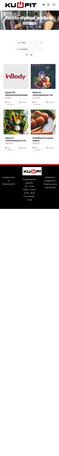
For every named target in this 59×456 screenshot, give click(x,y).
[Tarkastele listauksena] (31, 55)
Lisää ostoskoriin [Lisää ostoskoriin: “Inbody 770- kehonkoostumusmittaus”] (10, 103)
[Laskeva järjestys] (41, 42)
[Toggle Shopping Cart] (43, 5)
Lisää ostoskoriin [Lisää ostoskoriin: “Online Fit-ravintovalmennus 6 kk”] (10, 149)
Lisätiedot (24, 102)
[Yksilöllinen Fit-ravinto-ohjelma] (43, 122)
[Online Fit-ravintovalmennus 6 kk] (16, 122)
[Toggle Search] (48, 4)
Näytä (22, 49)
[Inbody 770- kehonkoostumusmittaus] (16, 76)
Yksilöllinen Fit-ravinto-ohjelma (43, 139)
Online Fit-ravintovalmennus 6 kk (15, 139)
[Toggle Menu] (54, 5)
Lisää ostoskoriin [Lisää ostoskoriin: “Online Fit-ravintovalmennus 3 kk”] (37, 103)
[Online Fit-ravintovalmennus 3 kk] (43, 76)
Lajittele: (21, 42)
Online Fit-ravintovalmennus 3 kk (42, 93)
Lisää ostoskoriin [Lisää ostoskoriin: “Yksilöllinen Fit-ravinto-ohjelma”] (37, 149)
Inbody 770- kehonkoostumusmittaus (16, 93)
